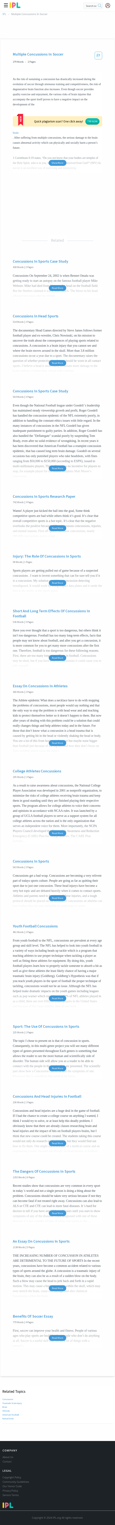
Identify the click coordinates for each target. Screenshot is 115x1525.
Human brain (8, 1407)
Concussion (7, 1388)
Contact (7, 1461)
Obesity (5, 1399)
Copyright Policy (12, 1477)
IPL (4, 14)
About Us (8, 1457)
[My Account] (109, 5)
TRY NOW (67, 114)
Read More (57, 277)
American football (10, 1403)
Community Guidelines (16, 1482)
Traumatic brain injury (12, 1392)
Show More (57, 151)
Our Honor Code (12, 1486)
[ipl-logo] (15, 7)
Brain (4, 1396)
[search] (100, 6)
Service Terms (11, 1495)
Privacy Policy (10, 1490)
